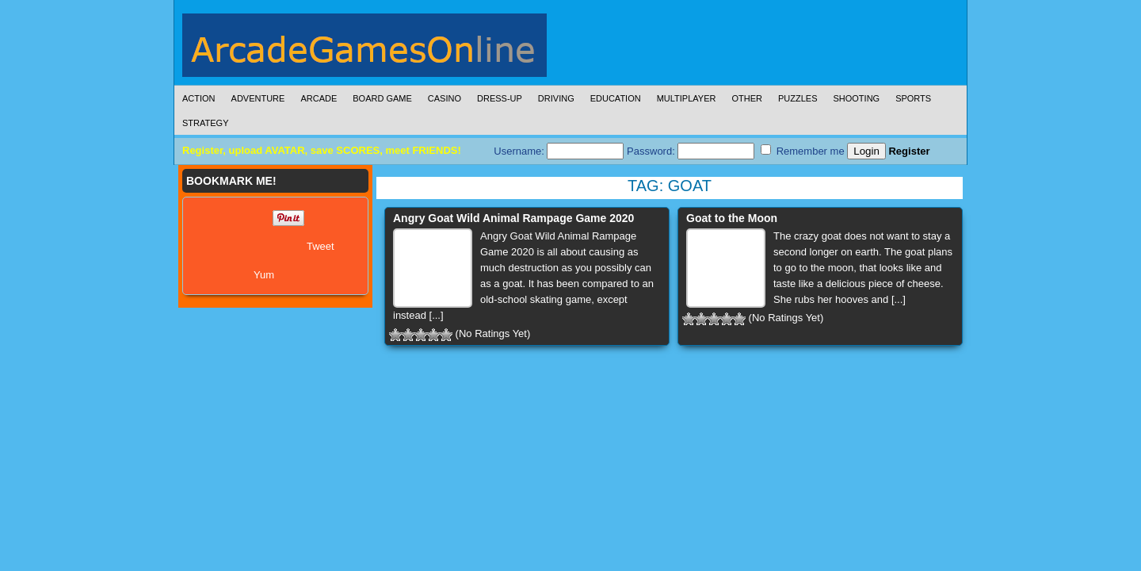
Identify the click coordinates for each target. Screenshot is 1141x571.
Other (746, 98)
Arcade (318, 98)
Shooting (856, 98)
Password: (690, 151)
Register (908, 151)
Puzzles (798, 98)
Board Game (382, 98)
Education (615, 98)
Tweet (320, 246)
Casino (444, 98)
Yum (264, 275)
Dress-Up (499, 98)
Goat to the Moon (731, 218)
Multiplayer (686, 98)
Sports (913, 98)
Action (199, 98)
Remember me (803, 150)
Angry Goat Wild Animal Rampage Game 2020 (513, 218)
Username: (559, 151)
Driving (556, 98)
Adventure (258, 98)
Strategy (205, 123)
